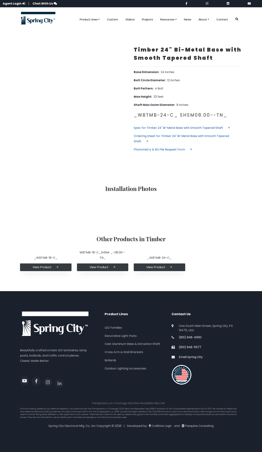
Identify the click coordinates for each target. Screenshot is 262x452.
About (203, 19)
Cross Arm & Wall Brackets (124, 352)
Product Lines (89, 19)
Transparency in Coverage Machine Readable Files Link (128, 403)
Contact (222, 19)
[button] (237, 19)
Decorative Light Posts (121, 336)
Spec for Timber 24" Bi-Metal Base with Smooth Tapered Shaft (182, 128)
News (187, 19)
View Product (46, 267)
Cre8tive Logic (162, 426)
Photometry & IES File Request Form (163, 149)
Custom (112, 19)
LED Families (113, 328)
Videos (130, 19)
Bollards (110, 360)
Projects (147, 19)
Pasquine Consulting (199, 426)
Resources (167, 19)
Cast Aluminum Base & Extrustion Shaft (132, 344)
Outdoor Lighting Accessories (125, 368)
